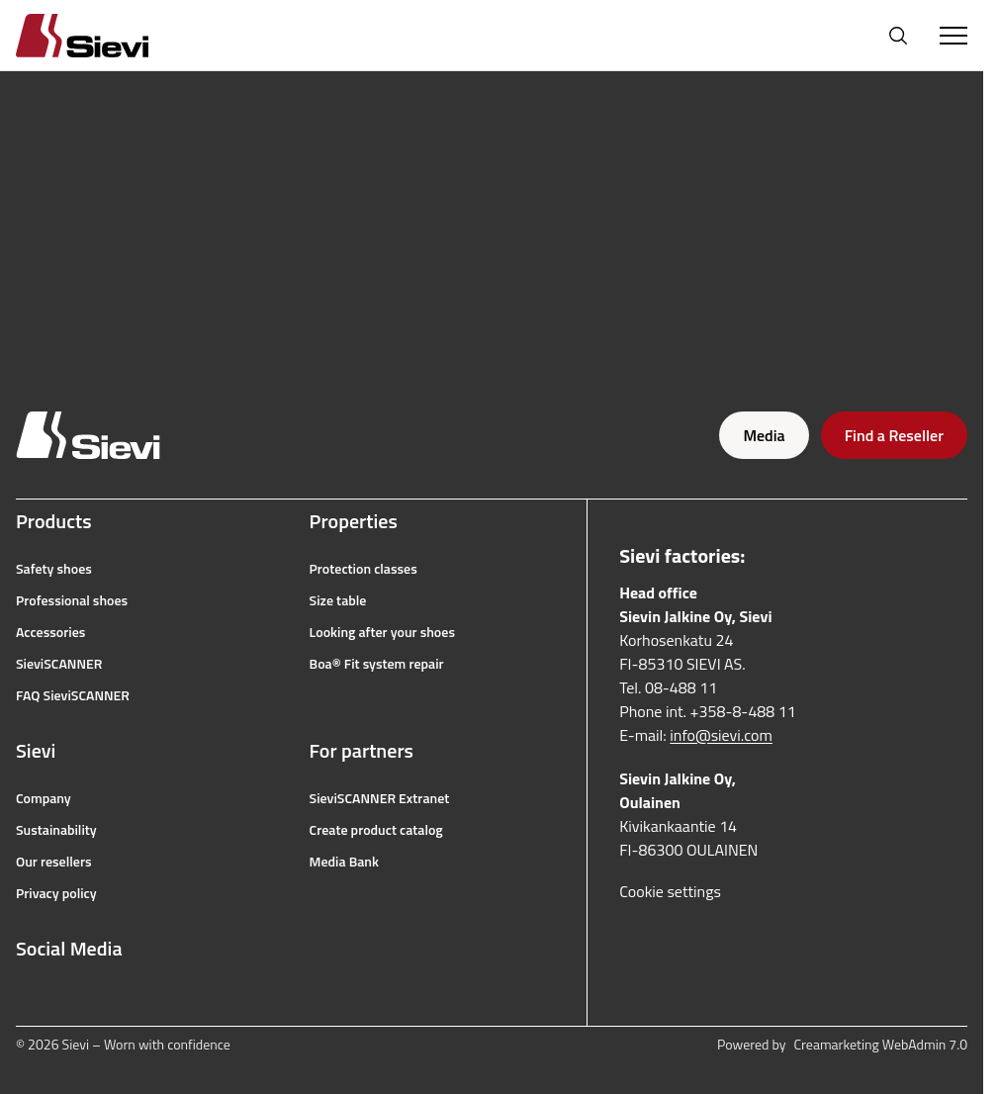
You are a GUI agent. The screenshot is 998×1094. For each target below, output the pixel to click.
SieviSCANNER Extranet (380, 798)
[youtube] (113, 996)
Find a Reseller (894, 435)
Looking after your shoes (382, 632)
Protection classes (363, 569)
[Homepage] (106, 35)
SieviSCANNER (59, 664)
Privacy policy (56, 893)
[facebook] (25, 996)
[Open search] (898, 35)
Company (43, 798)
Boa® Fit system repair (377, 664)
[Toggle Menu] (953, 35)
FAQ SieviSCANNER (73, 695)
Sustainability (56, 830)
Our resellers (54, 861)
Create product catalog (376, 830)
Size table (338, 600)
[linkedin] (156, 996)
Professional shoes (72, 600)
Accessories (50, 632)
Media (763, 435)
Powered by (842, 1044)
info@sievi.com (721, 735)
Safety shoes (54, 569)
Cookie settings (670, 891)
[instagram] (69, 996)
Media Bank (344, 861)
